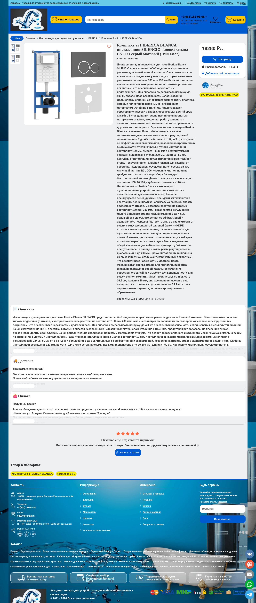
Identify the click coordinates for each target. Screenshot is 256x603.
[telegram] (33, 534)
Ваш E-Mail (208, 509)
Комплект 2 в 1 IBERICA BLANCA (33, 473)
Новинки (147, 500)
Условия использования (97, 530)
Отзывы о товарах (153, 494)
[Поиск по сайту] (123, 20)
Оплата (87, 506)
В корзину (222, 59)
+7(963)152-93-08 (193, 16)
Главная (30, 38)
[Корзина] (235, 19)
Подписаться (222, 519)
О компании (89, 494)
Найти (171, 19)
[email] (249, 574)
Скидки (147, 506)
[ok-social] (26, 534)
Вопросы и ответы (153, 524)
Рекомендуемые (152, 512)
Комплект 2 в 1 (67, 473)
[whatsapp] (249, 584)
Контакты (88, 524)
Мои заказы (89, 512)
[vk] (20, 534)
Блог (145, 518)
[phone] (249, 564)
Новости (88, 518)
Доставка (88, 500)
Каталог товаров (65, 19)
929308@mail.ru (26, 515)
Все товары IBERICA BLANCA (219, 94)
